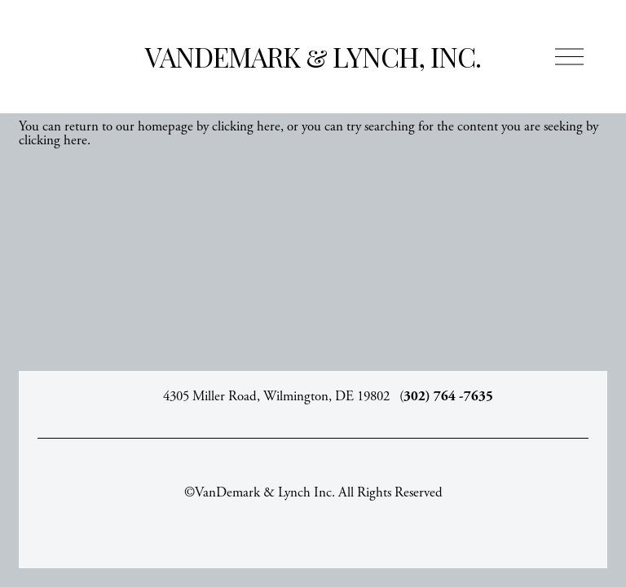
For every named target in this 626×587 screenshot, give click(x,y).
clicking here (246, 126)
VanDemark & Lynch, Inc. (313, 56)
